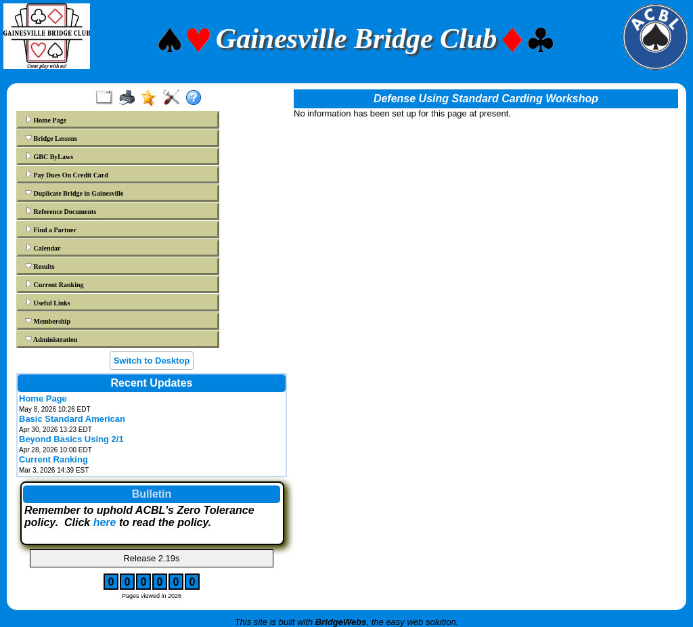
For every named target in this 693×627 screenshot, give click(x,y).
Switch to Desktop (152, 360)
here (104, 522)
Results (40, 266)
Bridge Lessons (51, 138)
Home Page (45, 120)
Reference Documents (60, 211)
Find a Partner (50, 229)
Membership (47, 321)
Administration (51, 339)
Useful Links (47, 303)
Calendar (43, 248)
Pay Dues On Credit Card (66, 175)
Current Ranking (54, 284)
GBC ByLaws (49, 156)
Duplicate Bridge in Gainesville (74, 193)
